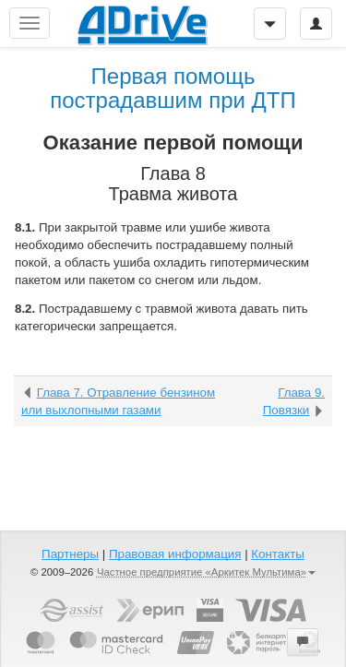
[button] (302, 642)
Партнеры (70, 554)
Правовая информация (175, 554)
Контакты (277, 554)
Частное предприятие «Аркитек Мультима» (206, 572)
